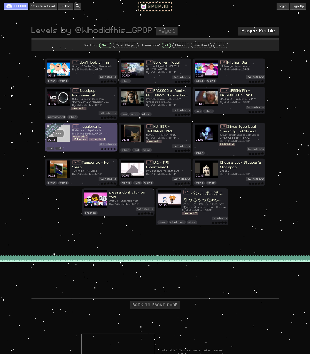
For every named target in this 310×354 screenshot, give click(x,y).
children (90, 213)
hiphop (126, 183)
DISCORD (20, 6)
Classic (180, 45)
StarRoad (201, 45)
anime (163, 222)
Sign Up (298, 6)
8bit (50, 148)
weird (63, 81)
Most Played (126, 45)
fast (136, 150)
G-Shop (65, 6)
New (105, 45)
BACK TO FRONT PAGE (155, 305)
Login (283, 6)
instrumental (56, 117)
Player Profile (258, 31)
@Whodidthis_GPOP (89, 69)
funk (137, 183)
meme (199, 81)
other (52, 81)
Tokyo (220, 45)
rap (124, 114)
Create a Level (43, 6)
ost (59, 148)
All (166, 45)
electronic (177, 222)
